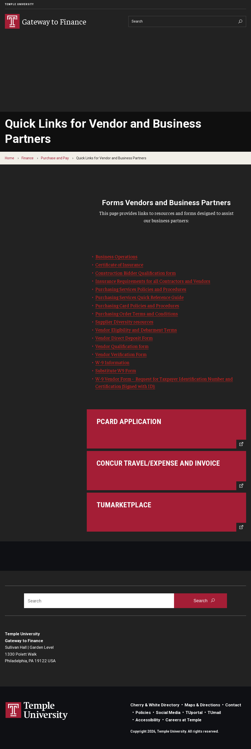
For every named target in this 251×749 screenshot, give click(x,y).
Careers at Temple (183, 719)
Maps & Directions (202, 704)
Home (9, 158)
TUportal (194, 712)
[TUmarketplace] (166, 512)
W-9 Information (112, 362)
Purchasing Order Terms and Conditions (136, 313)
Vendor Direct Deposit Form (124, 338)
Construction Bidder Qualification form (135, 273)
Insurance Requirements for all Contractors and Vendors (152, 281)
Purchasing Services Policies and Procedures (140, 289)
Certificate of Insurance (119, 264)
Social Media (168, 712)
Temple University (19, 4)
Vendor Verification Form (121, 354)
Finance (28, 158)
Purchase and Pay (55, 158)
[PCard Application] (166, 429)
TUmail (214, 712)
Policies (143, 712)
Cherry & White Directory (154, 704)
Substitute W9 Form (115, 370)
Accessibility (148, 719)
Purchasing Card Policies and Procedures (137, 305)
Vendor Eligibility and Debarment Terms (136, 330)
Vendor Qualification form (122, 346)
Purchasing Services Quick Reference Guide (139, 297)
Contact (233, 704)
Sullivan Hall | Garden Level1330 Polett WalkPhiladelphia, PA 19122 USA (30, 654)
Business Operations (116, 256)
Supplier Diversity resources (124, 322)
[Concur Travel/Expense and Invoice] (166, 470)
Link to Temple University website (37, 711)
